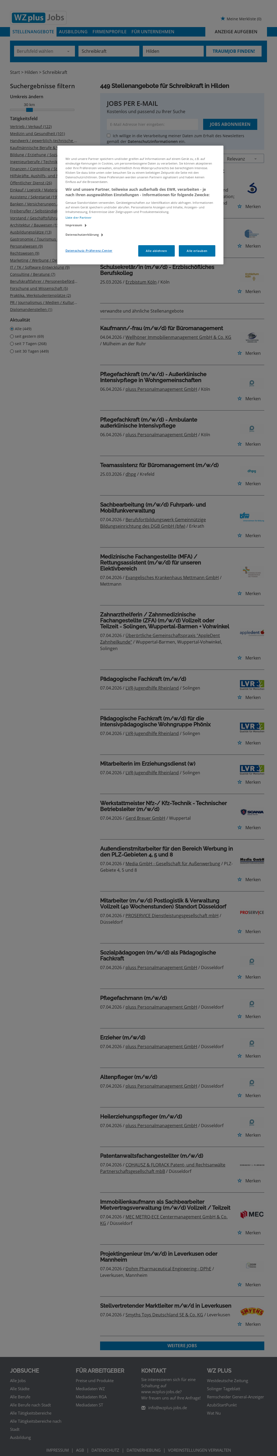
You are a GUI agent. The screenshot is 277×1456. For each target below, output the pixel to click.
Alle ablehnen (156, 251)
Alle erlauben (197, 251)
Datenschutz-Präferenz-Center (89, 250)
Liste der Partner (78, 217)
